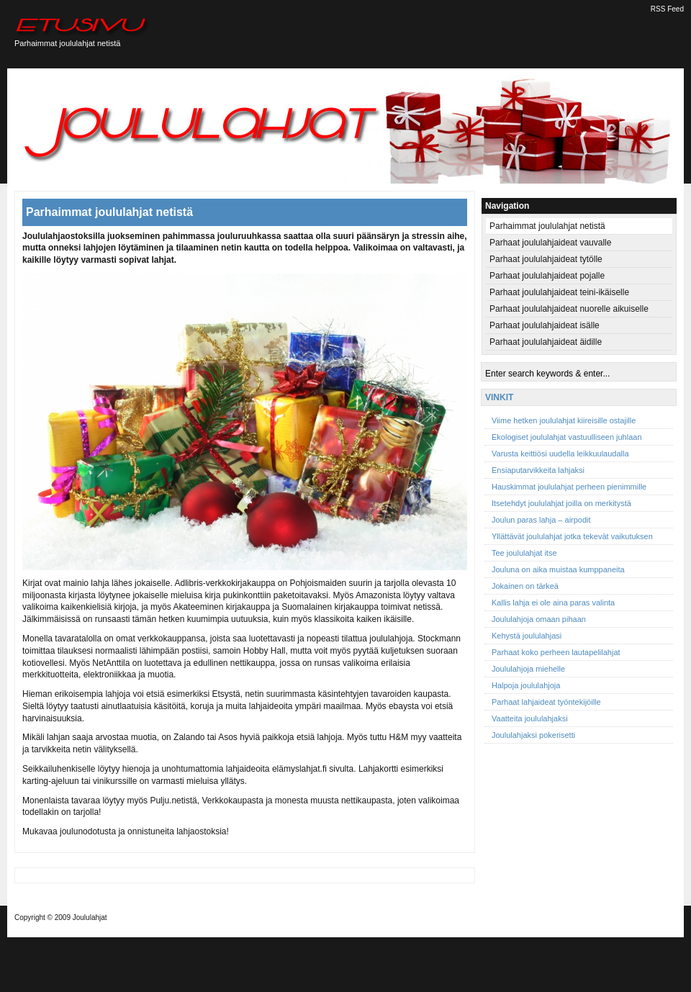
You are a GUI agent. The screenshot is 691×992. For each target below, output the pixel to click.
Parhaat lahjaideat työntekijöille (546, 702)
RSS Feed (667, 9)
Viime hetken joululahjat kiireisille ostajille (564, 420)
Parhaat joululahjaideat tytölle (545, 259)
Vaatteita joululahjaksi (530, 718)
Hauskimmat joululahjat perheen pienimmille (569, 486)
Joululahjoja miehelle (528, 668)
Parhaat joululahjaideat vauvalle (550, 243)
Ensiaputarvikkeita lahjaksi (538, 470)
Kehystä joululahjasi (526, 635)
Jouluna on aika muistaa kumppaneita (558, 569)
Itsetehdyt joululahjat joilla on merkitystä (561, 503)
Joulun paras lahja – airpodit (541, 519)
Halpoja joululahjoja (526, 685)
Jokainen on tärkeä (525, 586)
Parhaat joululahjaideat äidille (545, 342)
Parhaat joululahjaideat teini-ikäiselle (559, 292)
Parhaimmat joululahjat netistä (109, 212)
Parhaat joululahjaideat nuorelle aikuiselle (569, 309)
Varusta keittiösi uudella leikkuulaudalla (560, 453)
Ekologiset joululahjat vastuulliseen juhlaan (567, 437)
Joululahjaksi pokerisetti (533, 735)
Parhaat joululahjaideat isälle (544, 325)
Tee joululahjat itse (524, 553)
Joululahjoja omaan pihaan (539, 619)
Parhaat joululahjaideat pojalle (547, 276)
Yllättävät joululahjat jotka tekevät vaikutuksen (572, 536)
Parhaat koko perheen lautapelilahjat (556, 652)
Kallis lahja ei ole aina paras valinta (553, 602)
